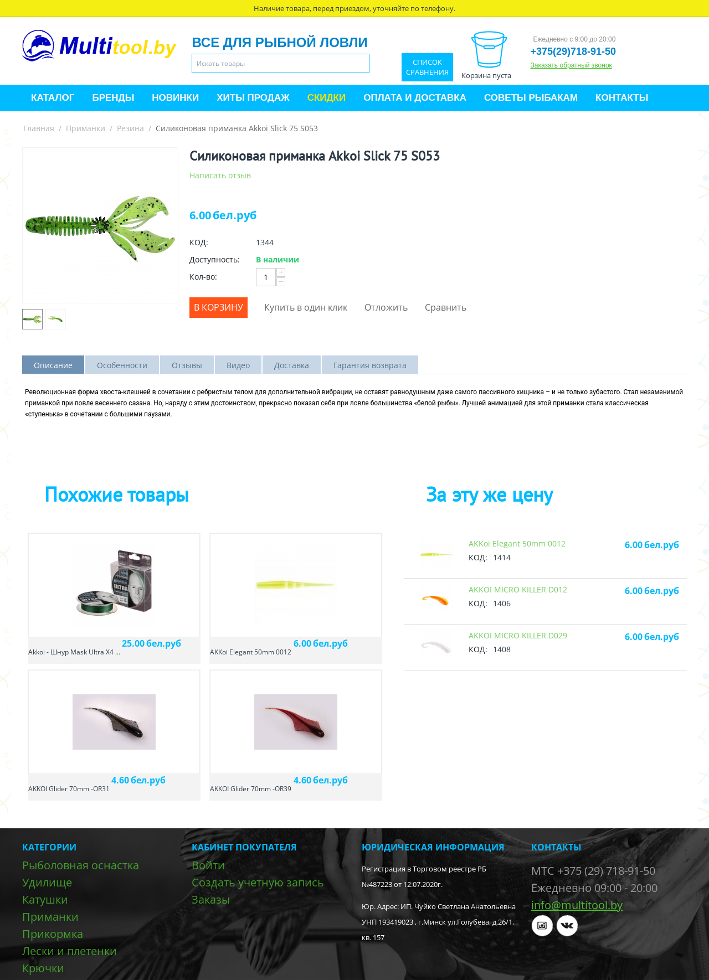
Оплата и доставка (414, 97)
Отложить (386, 307)
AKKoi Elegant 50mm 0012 (250, 652)
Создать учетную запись (258, 882)
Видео (238, 365)
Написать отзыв (220, 175)
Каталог (52, 97)
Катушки (45, 899)
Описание (53, 365)
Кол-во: (203, 276)
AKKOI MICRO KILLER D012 (518, 589)
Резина (130, 128)
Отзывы (187, 365)
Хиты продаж (253, 97)
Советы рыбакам (531, 97)
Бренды (113, 97)
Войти (208, 865)
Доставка (291, 365)
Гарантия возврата (370, 365)
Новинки (175, 97)
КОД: (198, 242)
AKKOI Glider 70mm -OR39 (250, 788)
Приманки (85, 128)
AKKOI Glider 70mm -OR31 (69, 788)
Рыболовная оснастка (80, 865)
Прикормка (52, 933)
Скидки (326, 97)
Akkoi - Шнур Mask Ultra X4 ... (74, 652)
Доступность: (214, 259)
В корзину (218, 307)
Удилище (47, 882)
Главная (38, 128)
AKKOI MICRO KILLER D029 (518, 635)
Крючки (43, 968)
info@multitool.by (577, 905)
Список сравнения (427, 67)
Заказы (211, 899)
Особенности (122, 365)
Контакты (621, 97)
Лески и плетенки (69, 950)
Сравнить (445, 307)
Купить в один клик (305, 307)
